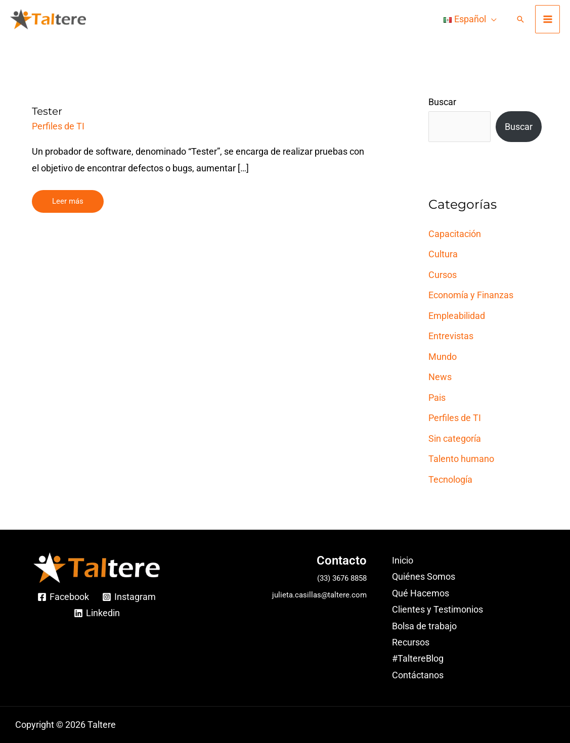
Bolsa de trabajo (424, 626)
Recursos (410, 642)
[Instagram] (129, 596)
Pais (437, 397)
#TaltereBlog (418, 658)
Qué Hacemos (420, 593)
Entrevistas (450, 336)
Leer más (67, 198)
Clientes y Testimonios (437, 609)
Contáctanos (418, 675)
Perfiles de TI (58, 126)
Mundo (442, 356)
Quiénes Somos (423, 576)
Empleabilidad (456, 315)
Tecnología (450, 479)
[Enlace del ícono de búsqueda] (520, 19)
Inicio (402, 560)
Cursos (442, 274)
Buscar (442, 102)
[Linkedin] (96, 613)
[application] (491, 19)
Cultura (443, 254)
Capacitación (454, 233)
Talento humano (461, 458)
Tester (47, 111)
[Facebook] (63, 596)
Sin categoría (454, 438)
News (440, 377)
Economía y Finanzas (470, 295)
